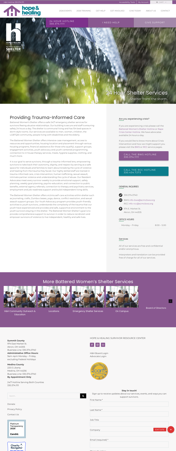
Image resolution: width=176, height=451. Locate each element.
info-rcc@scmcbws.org (141, 203)
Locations (54, 311)
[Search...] (43, 396)
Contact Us (13, 414)
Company (95, 430)
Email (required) (99, 440)
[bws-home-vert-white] (13, 23)
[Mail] (103, 345)
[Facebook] (92, 345)
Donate (11, 404)
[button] (170, 429)
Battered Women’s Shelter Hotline (137, 129)
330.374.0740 (29, 350)
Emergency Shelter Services (88, 311)
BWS (137, 147)
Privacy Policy (14, 409)
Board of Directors (156, 307)
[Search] (83, 395)
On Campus (122, 311)
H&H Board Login (99, 353)
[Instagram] (97, 345)
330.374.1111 (19, 2)
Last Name (96, 410)
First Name (96, 400)
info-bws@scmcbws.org (142, 200)
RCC (145, 147)
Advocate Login (98, 356)
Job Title (94, 420)
